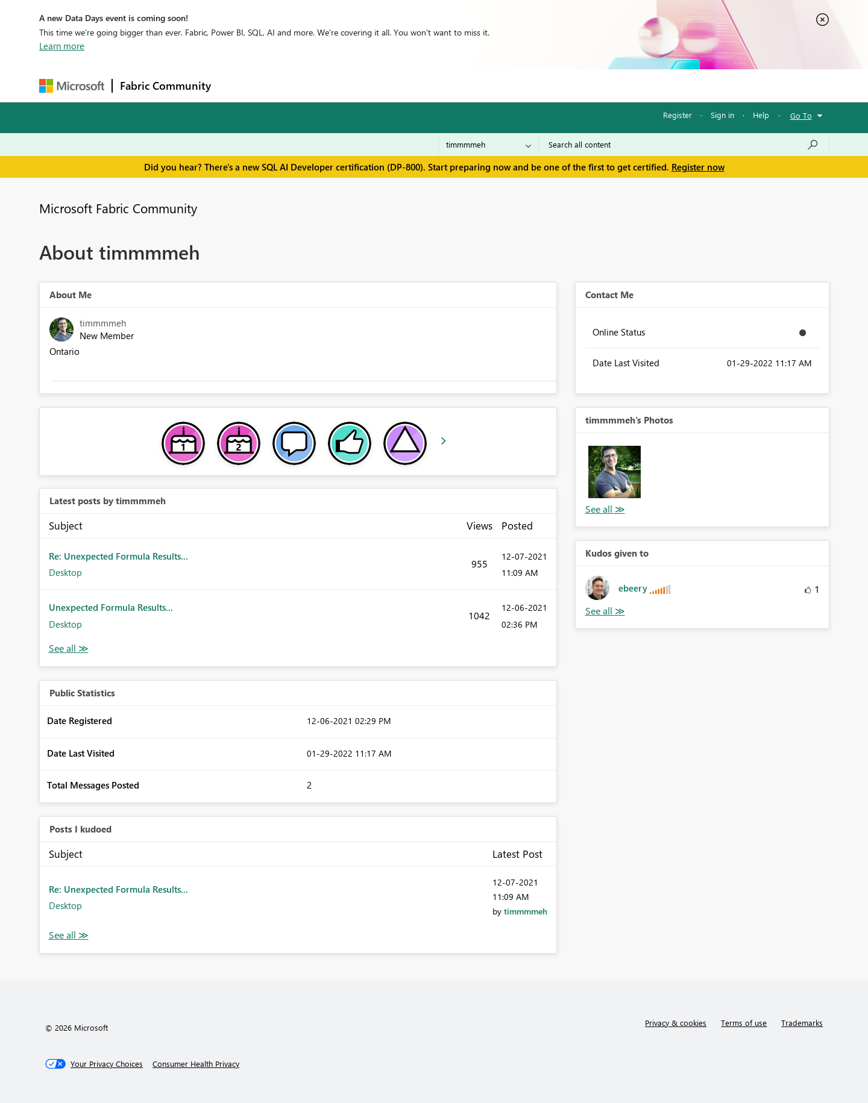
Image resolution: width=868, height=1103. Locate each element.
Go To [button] (801, 115)
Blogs (448, 85)
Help (761, 115)
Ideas (341, 85)
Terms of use (744, 1022)
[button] (614, 472)
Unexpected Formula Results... (111, 607)
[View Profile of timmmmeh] (525, 911)
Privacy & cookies (675, 1022)
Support (546, 85)
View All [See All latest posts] (69, 648)
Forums (238, 85)
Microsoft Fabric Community (118, 207)
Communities (394, 85)
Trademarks (802, 1022)
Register (677, 115)
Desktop (65, 572)
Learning (495, 85)
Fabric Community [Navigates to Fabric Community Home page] (165, 85)
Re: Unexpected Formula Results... (118, 556)
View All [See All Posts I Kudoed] (69, 935)
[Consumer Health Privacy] (196, 1064)
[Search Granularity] (488, 144)
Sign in (722, 115)
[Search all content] (683, 144)
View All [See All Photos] (605, 509)
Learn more (61, 46)
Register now (698, 167)
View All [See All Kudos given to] (605, 611)
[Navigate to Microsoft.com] (71, 86)
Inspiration (291, 85)
